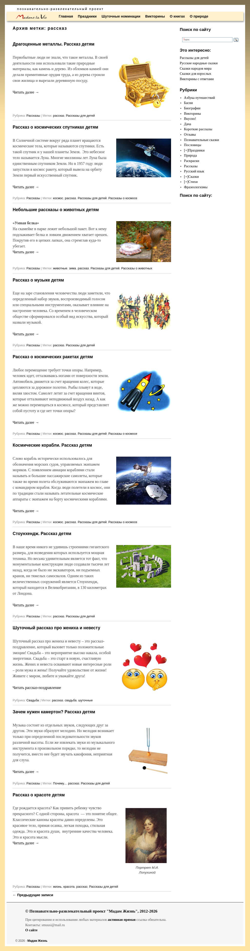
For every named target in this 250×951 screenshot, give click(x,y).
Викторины (155, 16)
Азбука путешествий (199, 98)
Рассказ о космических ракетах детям (53, 356)
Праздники (87, 16)
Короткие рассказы (198, 129)
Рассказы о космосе (122, 198)
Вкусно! (190, 119)
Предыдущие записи (33, 895)
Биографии (192, 108)
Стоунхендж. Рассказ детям (42, 533)
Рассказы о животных (136, 268)
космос (58, 198)
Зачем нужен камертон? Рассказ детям (54, 711)
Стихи (193, 182)
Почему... (59, 783)
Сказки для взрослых (195, 73)
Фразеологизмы (195, 187)
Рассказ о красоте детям (39, 794)
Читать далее (26, 92)
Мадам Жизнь (38, 940)
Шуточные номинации (121, 16)
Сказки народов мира (196, 68)
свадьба (71, 700)
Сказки (193, 177)
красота (69, 886)
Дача (187, 124)
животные (60, 268)
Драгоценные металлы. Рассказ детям (54, 44)
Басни (188, 103)
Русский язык (194, 171)
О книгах (177, 16)
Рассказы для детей (80, 115)
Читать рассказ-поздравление (37, 688)
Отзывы (190, 134)
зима (72, 268)
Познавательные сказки (201, 140)
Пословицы (192, 145)
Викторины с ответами (197, 79)
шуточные (85, 700)
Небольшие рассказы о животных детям (56, 209)
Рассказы (33, 115)
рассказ (58, 115)
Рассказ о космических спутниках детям (55, 127)
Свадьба (33, 700)
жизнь (57, 886)
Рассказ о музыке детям (38, 280)
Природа (190, 155)
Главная (66, 16)
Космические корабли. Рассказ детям (52, 445)
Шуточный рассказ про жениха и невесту (56, 627)
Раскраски (191, 161)
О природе (199, 16)
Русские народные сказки (199, 63)
